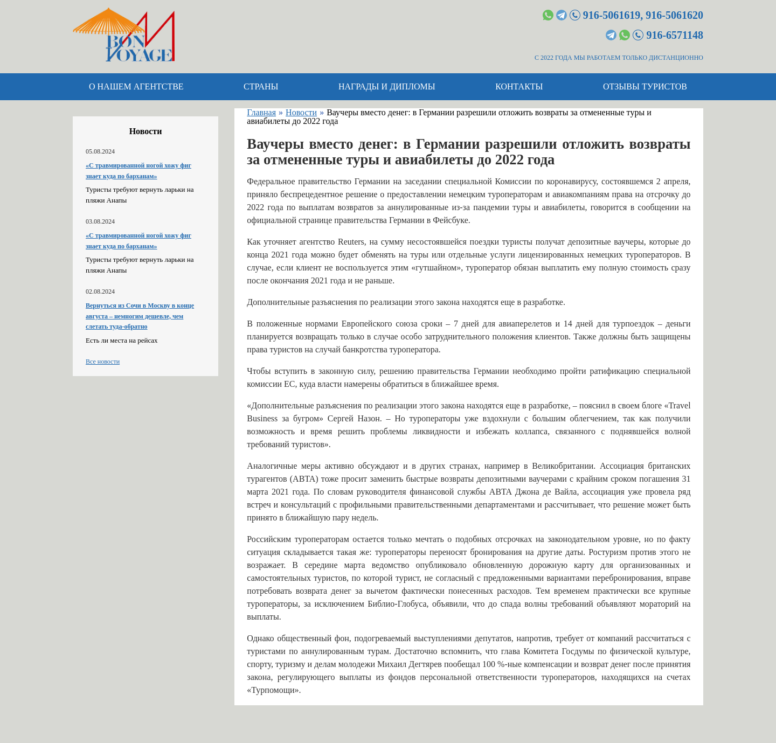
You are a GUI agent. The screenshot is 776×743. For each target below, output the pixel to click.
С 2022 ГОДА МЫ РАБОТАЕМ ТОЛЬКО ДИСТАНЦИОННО (619, 57)
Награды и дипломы (386, 86)
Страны (261, 86)
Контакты (519, 86)
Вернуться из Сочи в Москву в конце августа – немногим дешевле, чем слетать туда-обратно (140, 316)
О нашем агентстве (136, 86)
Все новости (103, 361)
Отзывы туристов (645, 86)
